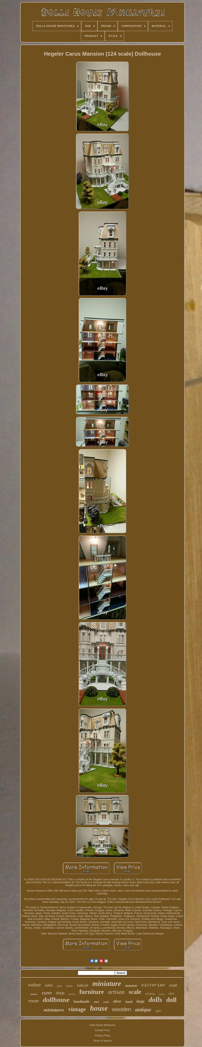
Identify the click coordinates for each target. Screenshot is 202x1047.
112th (47, 993)
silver (117, 1001)
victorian (153, 985)
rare (96, 1001)
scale (135, 991)
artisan (116, 992)
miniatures (54, 1009)
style (158, 1010)
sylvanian (150, 993)
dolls (155, 999)
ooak (173, 985)
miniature (106, 983)
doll (171, 999)
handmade (82, 1001)
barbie (69, 985)
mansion (131, 985)
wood (106, 1002)
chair (171, 993)
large (141, 1001)
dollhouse (56, 999)
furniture (91, 991)
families (34, 994)
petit (59, 985)
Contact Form (102, 1030)
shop (60, 993)
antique (143, 1009)
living (161, 994)
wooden (121, 1009)
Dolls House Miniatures (102, 1025)
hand (128, 1002)
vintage (77, 1009)
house (99, 1008)
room (33, 1000)
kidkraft (82, 985)
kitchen (72, 994)
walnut (34, 984)
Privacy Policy (102, 1035)
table (49, 985)
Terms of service (102, 1040)
